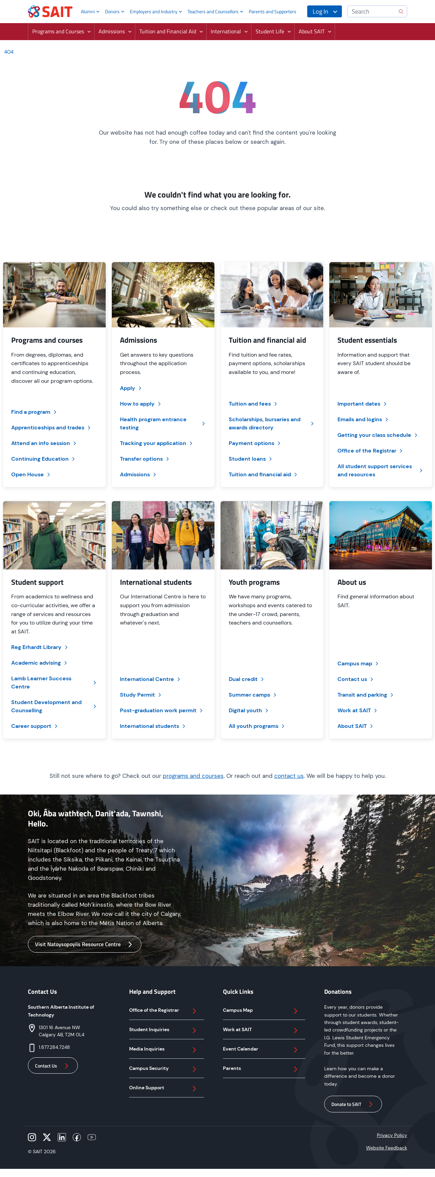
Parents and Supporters (272, 11)
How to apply (141, 403)
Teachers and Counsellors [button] (213, 11)
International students (153, 726)
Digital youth (249, 710)
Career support (35, 726)
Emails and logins (363, 419)
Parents (261, 1069)
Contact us (356, 679)
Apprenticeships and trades (51, 427)
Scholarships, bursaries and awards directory (272, 423)
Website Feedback (386, 1148)
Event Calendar (261, 1050)
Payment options (255, 443)
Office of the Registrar (370, 450)
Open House (31, 474)
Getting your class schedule (378, 435)
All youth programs (257, 726)
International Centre (150, 679)
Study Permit (141, 694)
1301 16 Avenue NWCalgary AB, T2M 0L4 (61, 1031)
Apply (131, 388)
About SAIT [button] (312, 31)
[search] (401, 11)
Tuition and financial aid (263, 474)
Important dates (362, 403)
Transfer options (145, 458)
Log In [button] (320, 11)
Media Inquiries (163, 1050)
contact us (289, 776)
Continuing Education (43, 458)
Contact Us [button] (53, 1066)
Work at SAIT (357, 710)
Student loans (251, 458)
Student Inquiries (163, 1030)
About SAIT (355, 726)
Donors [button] (112, 11)
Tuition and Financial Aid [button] (167, 31)
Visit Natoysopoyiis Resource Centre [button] (84, 944)
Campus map (358, 663)
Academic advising (39, 662)
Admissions (138, 474)
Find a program (34, 411)
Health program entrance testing (163, 423)
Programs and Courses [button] (58, 31)
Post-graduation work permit (162, 710)
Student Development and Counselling (54, 706)
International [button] (226, 31)
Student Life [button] (270, 31)
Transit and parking (366, 694)
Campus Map (261, 1011)
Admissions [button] (112, 31)
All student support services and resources (380, 470)
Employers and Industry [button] (153, 11)
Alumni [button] (88, 11)
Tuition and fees (253, 403)
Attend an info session (44, 443)
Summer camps (253, 694)
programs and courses (193, 776)
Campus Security (163, 1069)
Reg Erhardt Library (40, 647)
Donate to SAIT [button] (353, 1104)
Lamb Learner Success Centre (54, 682)
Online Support (163, 1089)
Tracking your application (157, 443)
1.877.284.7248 (54, 1047)
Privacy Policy (392, 1135)
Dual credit (247, 679)
